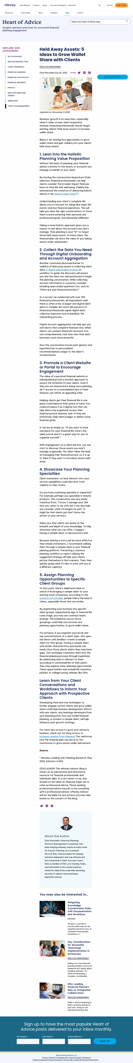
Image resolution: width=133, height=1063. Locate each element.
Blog (67, 13)
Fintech (11, 87)
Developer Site (62, 1058)
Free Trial (121, 5)
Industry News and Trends (17, 94)
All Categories (15, 56)
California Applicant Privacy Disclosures (48, 1060)
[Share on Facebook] (89, 73)
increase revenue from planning (57, 736)
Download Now (112, 77)
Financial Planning (17, 72)
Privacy (45, 1058)
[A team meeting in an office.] (52, 948)
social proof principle (51, 598)
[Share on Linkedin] (84, 73)
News (41, 13)
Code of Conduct (75, 1058)
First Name (22, 1037)
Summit (80, 13)
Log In (109, 5)
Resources (72, 5)
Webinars (54, 13)
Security (52, 1058)
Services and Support (58, 5)
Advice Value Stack (66, 193)
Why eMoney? (25, 5)
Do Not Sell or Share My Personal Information (81, 1060)
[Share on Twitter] (79, 73)
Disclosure (87, 1058)
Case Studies (25, 13)
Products (36, 5)
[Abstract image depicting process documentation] (52, 909)
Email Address (75, 1037)
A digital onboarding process (62, 269)
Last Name (48, 1037)
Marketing (13, 101)
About (45, 5)
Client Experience (16, 67)
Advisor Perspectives (18, 61)
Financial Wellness (17, 82)
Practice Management (19, 106)
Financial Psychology (18, 77)
